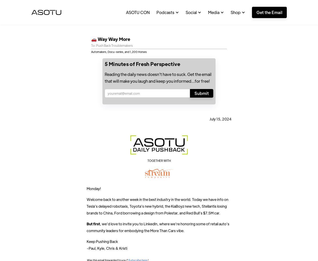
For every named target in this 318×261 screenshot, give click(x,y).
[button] (167, 12)
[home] (46, 12)
